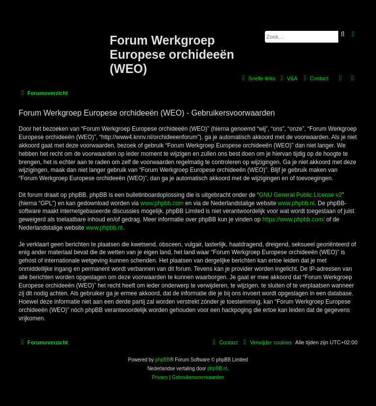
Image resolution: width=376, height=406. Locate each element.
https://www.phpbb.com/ (293, 219)
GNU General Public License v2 (300, 194)
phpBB (162, 359)
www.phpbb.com (162, 203)
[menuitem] (288, 78)
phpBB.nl (218, 368)
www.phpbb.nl (296, 203)
